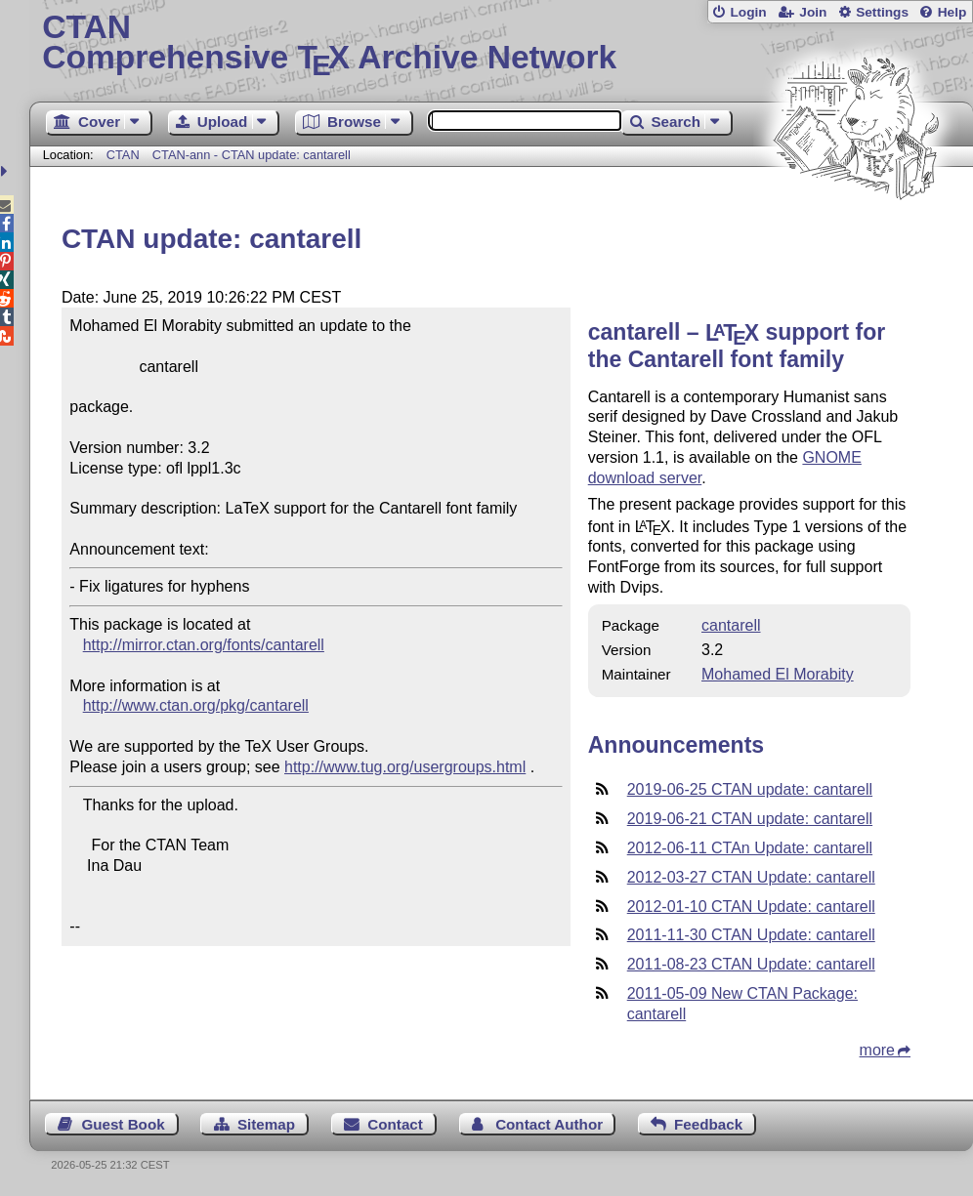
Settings (882, 12)
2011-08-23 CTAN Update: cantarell (751, 964)
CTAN (123, 154)
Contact (395, 1124)
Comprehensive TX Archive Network (500, 44)
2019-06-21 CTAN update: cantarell (749, 818)
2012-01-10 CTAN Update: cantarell (751, 906)
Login (748, 12)
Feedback (708, 1124)
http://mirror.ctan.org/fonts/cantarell (203, 645)
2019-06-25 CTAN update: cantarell (749, 789)
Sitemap (266, 1124)
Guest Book (122, 1124)
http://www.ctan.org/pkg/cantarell (196, 705)
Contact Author (549, 1124)
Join (812, 12)
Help (952, 12)
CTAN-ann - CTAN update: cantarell (251, 154)
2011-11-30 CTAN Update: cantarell (751, 935)
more (877, 1050)
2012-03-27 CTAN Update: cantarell (751, 877)
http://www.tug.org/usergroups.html (405, 767)
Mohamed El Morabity (777, 674)
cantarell (730, 625)
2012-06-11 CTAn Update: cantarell (749, 848)
